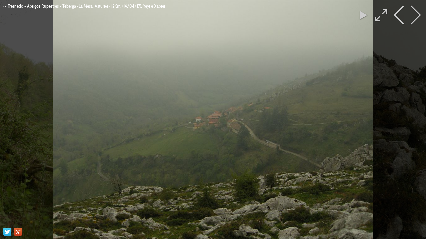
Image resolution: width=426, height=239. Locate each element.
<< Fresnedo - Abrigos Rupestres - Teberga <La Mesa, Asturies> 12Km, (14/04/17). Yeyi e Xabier (84, 6)
